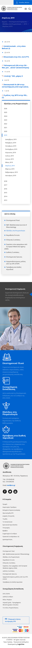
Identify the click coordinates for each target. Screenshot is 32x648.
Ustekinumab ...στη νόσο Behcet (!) (14, 47)
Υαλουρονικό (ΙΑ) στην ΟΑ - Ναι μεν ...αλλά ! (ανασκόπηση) (15, 66)
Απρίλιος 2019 (7, 26)
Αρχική (4, 22)
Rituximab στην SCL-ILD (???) (16, 57)
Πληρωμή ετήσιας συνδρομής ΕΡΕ (13, 620)
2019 (25, 24)
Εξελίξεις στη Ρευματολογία (11, 24)
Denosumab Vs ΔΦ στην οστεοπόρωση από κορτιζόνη (15, 85)
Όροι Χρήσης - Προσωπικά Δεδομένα (16, 642)
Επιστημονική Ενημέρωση (18, 22)
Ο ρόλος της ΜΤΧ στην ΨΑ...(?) (15, 96)
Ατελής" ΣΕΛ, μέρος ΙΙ (13, 76)
